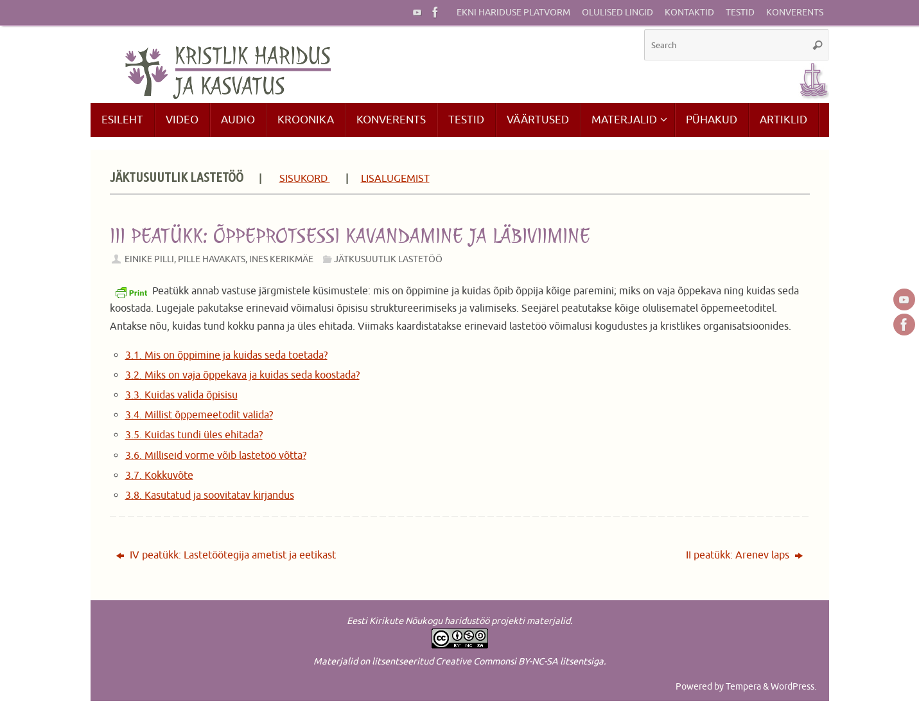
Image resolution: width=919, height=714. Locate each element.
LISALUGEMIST (395, 178)
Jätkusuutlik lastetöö (388, 259)
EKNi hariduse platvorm (513, 12)
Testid (740, 12)
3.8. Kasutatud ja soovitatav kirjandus (209, 495)
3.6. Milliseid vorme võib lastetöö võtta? (215, 455)
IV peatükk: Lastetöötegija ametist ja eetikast (226, 555)
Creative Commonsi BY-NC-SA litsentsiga (519, 661)
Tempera (743, 686)
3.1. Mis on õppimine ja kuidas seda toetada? (226, 355)
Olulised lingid (617, 12)
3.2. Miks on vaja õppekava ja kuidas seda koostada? (242, 375)
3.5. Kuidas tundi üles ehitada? (194, 435)
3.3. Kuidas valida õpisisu (181, 395)
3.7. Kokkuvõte (159, 475)
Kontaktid (689, 12)
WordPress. (793, 686)
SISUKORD (304, 178)
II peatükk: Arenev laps (744, 555)
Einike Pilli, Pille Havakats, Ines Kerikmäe (219, 259)
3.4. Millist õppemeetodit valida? (199, 415)
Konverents (794, 12)
